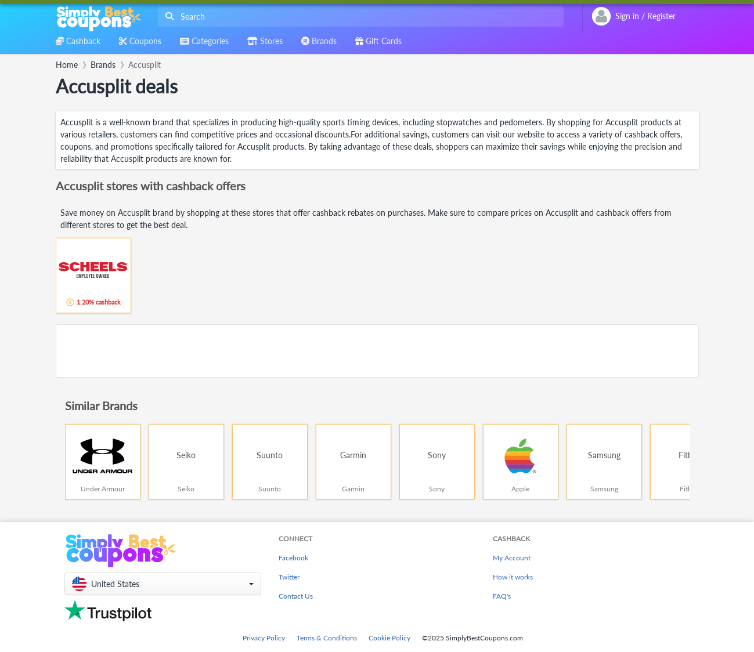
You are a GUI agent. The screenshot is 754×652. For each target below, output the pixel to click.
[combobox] (358, 16)
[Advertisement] (377, 351)
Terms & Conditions (327, 637)
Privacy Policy (264, 637)
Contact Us (296, 596)
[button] (162, 584)
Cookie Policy (389, 637)
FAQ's (502, 596)
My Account (512, 557)
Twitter (289, 577)
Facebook (293, 557)
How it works (513, 577)
